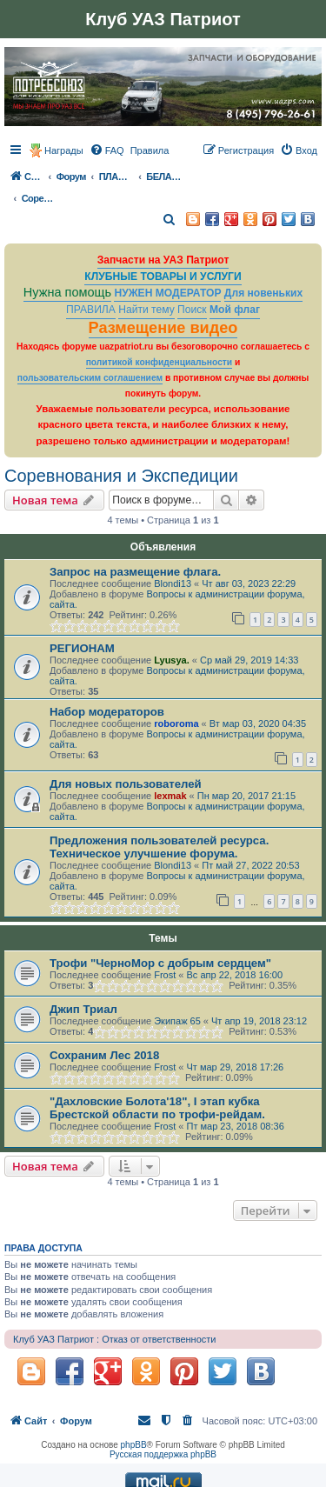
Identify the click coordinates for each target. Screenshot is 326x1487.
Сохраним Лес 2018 (104, 1055)
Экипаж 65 (177, 1021)
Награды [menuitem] (63, 150)
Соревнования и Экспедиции (121, 475)
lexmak (170, 795)
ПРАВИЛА (91, 309)
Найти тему (146, 309)
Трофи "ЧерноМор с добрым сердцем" (160, 963)
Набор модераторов (107, 711)
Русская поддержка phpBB (163, 1454)
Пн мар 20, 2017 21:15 (246, 795)
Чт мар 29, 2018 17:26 (235, 1067)
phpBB (134, 1445)
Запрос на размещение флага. (135, 571)
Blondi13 (172, 583)
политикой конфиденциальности (159, 362)
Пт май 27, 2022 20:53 (250, 865)
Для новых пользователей (126, 783)
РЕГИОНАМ (82, 648)
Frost (165, 975)
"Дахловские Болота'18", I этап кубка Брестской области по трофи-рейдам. (157, 1108)
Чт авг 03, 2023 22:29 (249, 583)
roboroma (176, 723)
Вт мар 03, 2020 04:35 (258, 723)
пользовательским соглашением (90, 378)
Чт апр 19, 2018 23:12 (259, 1021)
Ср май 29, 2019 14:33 (249, 660)
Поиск (192, 309)
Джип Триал (83, 1009)
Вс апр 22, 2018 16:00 (235, 975)
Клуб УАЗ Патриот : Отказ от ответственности (114, 1339)
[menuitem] (107, 150)
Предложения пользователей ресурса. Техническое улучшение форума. (159, 847)
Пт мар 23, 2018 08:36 (235, 1126)
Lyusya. (172, 660)
